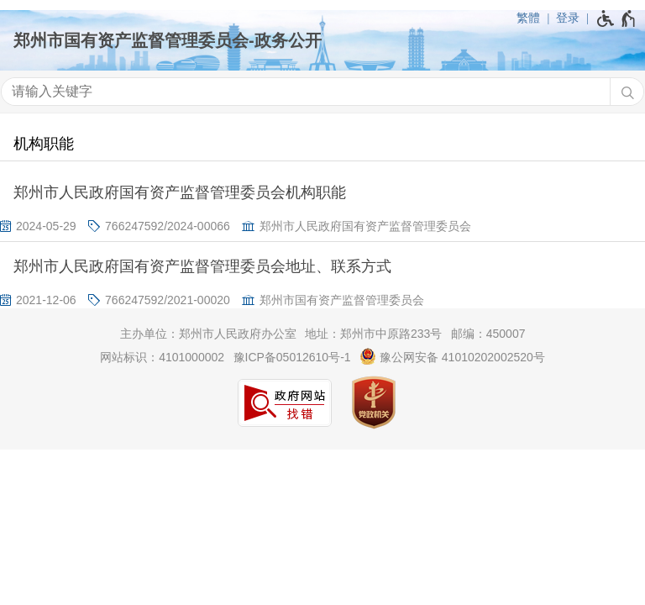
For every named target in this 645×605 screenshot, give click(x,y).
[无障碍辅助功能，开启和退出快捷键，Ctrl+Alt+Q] (616, 18)
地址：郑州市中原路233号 (373, 333)
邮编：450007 (488, 333)
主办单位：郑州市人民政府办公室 (208, 333)
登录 (567, 17)
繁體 (528, 17)
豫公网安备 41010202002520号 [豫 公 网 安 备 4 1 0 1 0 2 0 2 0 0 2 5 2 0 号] (452, 356)
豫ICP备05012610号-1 (292, 357)
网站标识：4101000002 (162, 357)
